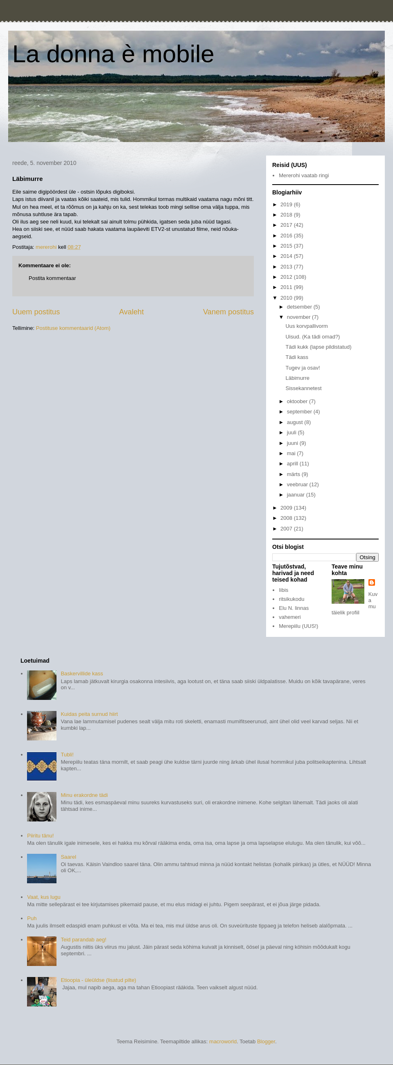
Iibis (283, 590)
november (299, 317)
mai (292, 453)
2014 (287, 256)
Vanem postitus (228, 312)
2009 (287, 508)
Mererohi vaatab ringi (304, 175)
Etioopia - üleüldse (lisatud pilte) (98, 980)
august (296, 422)
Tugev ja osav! (302, 368)
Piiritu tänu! (40, 836)
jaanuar (296, 495)
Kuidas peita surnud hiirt (89, 714)
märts (294, 474)
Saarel (68, 857)
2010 (287, 298)
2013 (287, 267)
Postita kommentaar (52, 278)
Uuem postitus (36, 312)
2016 (287, 235)
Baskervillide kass (82, 673)
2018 (287, 215)
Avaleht (131, 312)
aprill (293, 463)
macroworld (223, 1041)
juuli (292, 432)
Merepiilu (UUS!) (298, 626)
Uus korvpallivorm (306, 326)
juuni (293, 443)
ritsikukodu (291, 599)
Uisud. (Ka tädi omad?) (312, 337)
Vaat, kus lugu (43, 897)
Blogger (266, 1041)
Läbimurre (297, 378)
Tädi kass (296, 357)
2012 (287, 277)
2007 (287, 529)
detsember (300, 307)
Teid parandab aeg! (83, 939)
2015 (287, 246)
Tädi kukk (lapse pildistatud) (318, 347)
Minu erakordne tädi (84, 795)
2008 (287, 518)
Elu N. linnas (294, 608)
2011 (287, 287)
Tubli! (67, 754)
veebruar (298, 484)
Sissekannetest (303, 388)
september (300, 411)
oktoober (298, 401)
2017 (287, 225)
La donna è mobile (113, 54)
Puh (31, 918)
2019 (287, 204)
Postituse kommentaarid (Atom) (73, 328)
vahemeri (289, 617)
